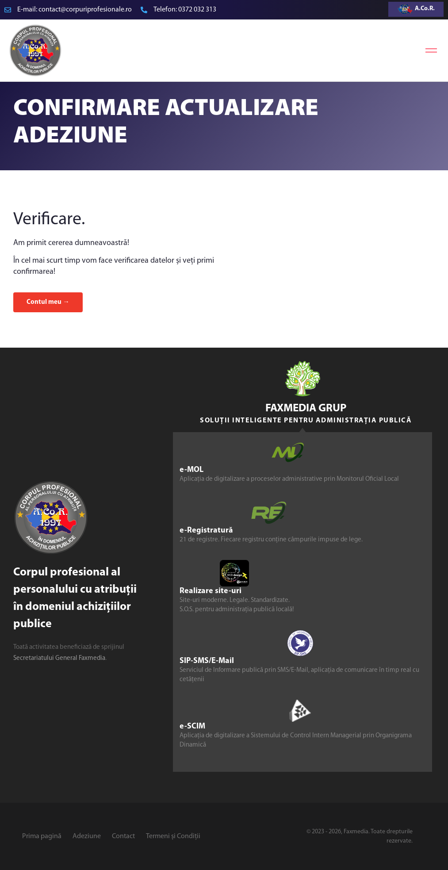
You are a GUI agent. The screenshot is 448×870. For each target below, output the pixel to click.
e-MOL (191, 470)
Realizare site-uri (210, 591)
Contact (123, 836)
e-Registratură (206, 530)
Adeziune (87, 836)
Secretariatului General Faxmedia (59, 658)
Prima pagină (41, 836)
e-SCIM (192, 726)
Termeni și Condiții (173, 836)
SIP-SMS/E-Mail (207, 661)
